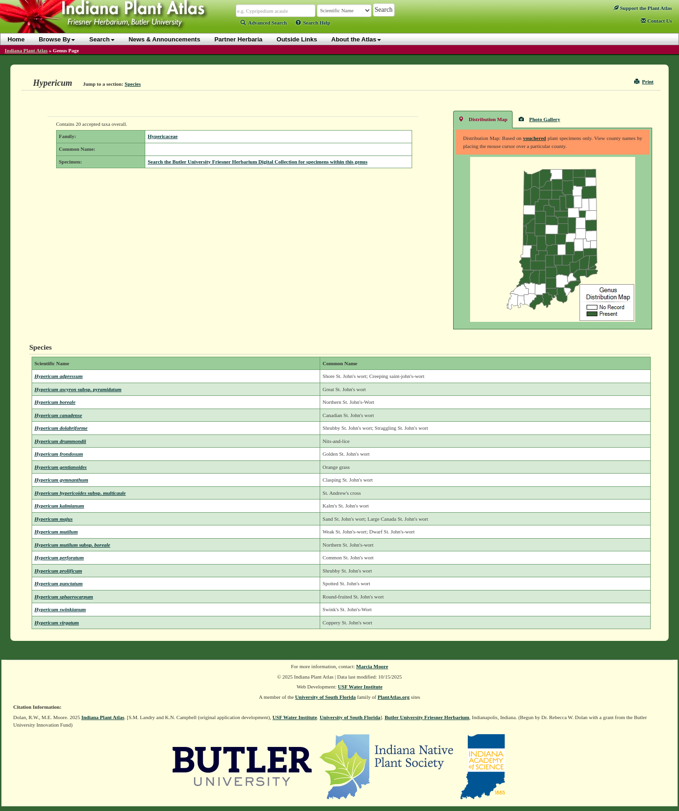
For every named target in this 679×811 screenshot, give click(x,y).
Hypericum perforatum (59, 557)
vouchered (534, 138)
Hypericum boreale (54, 402)
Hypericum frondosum (58, 454)
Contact (656, 21)
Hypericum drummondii (60, 441)
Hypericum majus (53, 519)
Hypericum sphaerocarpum (63, 596)
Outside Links (297, 39)
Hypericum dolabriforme (61, 428)
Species (132, 84)
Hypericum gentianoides (60, 467)
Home (16, 39)
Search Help (313, 22)
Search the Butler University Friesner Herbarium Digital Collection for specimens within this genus (257, 161)
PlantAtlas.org (394, 697)
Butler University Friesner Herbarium (427, 717)
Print (644, 81)
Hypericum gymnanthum (61, 480)
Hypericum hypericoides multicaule (80, 493)
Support (642, 8)
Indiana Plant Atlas (26, 50)
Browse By (57, 39)
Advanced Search (263, 22)
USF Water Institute (360, 686)
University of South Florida (325, 697)
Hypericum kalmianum (59, 505)
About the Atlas (356, 39)
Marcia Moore (372, 666)
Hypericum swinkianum (60, 609)
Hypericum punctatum (58, 583)
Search (101, 39)
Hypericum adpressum (58, 376)
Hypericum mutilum (56, 531)
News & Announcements (164, 39)
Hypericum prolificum (58, 570)
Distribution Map (482, 119)
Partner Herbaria (239, 39)
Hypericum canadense (58, 415)
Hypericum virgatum (56, 622)
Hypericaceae (163, 136)
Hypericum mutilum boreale (72, 545)
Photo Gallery (539, 119)
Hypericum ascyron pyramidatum (78, 389)
